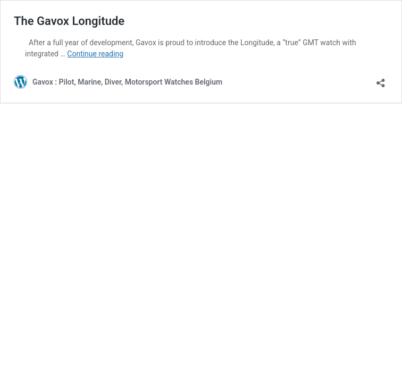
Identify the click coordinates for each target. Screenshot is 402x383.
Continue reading (95, 53)
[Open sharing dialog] (380, 79)
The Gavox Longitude (69, 21)
